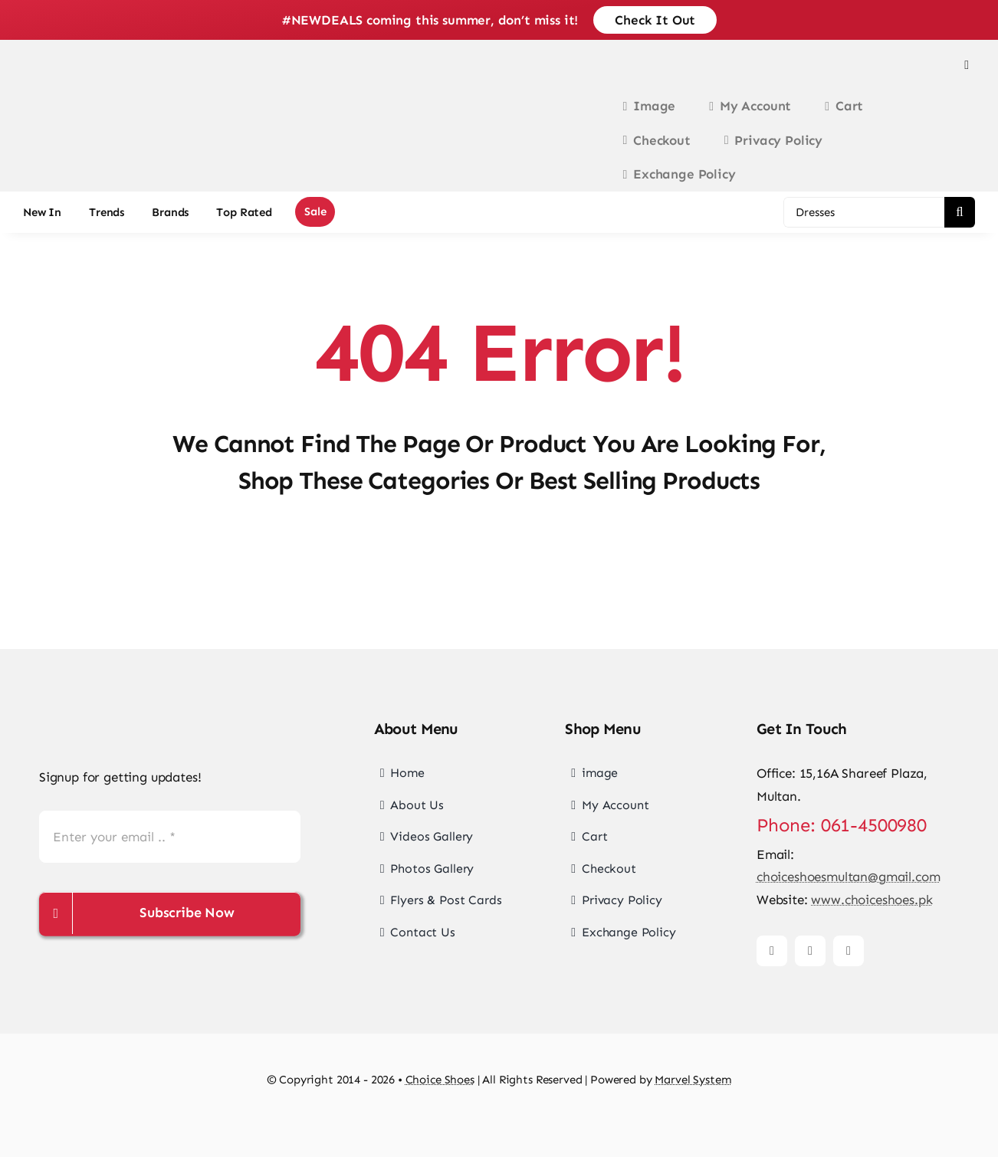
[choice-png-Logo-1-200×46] (83, 109)
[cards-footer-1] (499, 1120)
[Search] (959, 212)
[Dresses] (863, 212)
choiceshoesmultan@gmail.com (848, 876)
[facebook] (772, 951)
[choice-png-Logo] (119, 716)
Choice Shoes (439, 1080)
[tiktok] (848, 951)
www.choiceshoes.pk (871, 899)
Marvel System (693, 1080)
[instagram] (810, 951)
